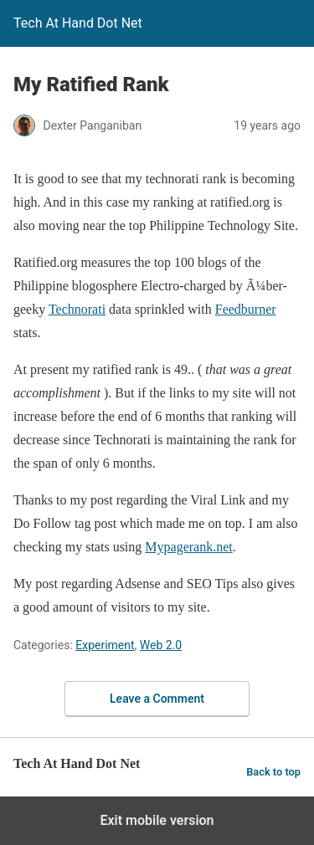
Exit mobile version (157, 820)
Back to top (273, 772)
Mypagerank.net (188, 547)
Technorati (77, 309)
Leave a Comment (157, 698)
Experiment (104, 645)
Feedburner (245, 309)
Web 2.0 (161, 645)
